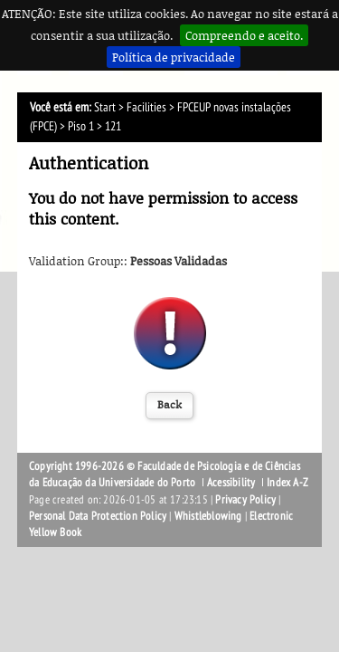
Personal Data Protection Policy (97, 516)
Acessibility (231, 482)
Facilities (146, 107)
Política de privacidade (173, 57)
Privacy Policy (245, 500)
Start (105, 107)
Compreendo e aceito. (244, 35)
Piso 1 (81, 126)
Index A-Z (287, 482)
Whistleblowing (208, 516)
